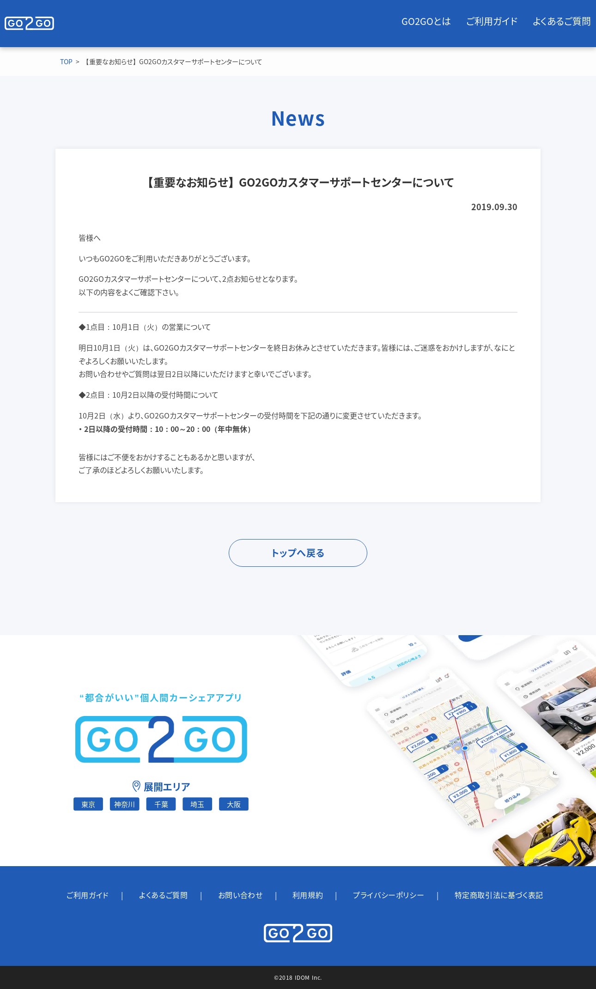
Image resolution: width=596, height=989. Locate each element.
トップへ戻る (298, 552)
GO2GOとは (426, 21)
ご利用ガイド (491, 21)
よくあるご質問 (562, 21)
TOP (66, 61)
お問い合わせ (240, 894)
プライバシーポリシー (388, 894)
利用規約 (307, 894)
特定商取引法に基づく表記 (499, 894)
